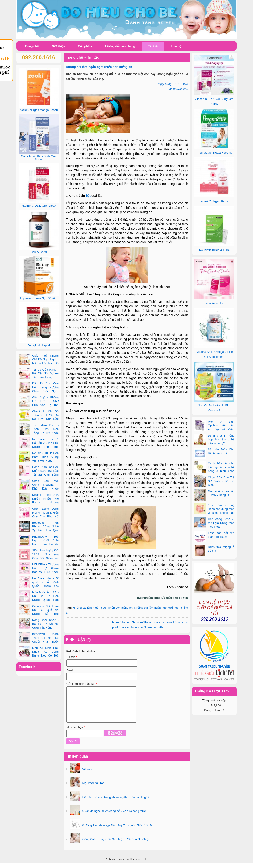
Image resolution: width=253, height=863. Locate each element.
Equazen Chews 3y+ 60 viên (38, 298)
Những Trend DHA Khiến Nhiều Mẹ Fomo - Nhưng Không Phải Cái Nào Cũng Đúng (39, 502)
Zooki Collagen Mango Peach (39, 110)
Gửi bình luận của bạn (81, 683)
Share (131, 622)
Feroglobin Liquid (38, 345)
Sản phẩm (85, 46)
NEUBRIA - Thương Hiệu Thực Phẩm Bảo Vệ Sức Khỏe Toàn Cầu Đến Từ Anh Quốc (39, 572)
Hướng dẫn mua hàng (120, 46)
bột (88, 196)
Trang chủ (32, 46)
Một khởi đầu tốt (93, 783)
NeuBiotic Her (214, 303)
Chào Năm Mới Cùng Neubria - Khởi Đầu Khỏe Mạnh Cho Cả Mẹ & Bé (39, 488)
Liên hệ (176, 46)
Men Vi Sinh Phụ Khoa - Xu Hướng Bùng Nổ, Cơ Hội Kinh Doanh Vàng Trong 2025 (39, 655)
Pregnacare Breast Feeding (214, 152)
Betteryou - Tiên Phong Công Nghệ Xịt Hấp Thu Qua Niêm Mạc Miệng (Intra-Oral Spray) (39, 530)
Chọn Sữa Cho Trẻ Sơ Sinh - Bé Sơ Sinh (221, 481)
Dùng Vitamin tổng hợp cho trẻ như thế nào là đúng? (221, 439)
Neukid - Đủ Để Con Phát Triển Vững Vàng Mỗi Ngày (45, 456)
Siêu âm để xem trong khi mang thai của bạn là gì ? (115, 797)
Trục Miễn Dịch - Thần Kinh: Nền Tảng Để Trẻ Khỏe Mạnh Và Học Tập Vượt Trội (39, 433)
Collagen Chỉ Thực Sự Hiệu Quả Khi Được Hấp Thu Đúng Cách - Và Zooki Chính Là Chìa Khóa (39, 613)
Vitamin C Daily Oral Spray (38, 205)
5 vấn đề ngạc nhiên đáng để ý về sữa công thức (114, 811)
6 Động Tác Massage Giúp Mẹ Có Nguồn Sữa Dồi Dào (118, 825)
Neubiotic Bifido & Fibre (214, 250)
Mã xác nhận (75, 727)
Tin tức (153, 46)
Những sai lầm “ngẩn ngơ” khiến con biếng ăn (103, 607)
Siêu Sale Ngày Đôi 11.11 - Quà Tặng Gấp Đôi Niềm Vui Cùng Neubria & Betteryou (39, 558)
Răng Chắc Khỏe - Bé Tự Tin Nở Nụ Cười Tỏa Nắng (45, 623)
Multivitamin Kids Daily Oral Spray (38, 157)
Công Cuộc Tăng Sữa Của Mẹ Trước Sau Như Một (115, 839)
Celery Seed (39, 252)
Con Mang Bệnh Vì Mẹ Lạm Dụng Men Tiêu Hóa (221, 522)
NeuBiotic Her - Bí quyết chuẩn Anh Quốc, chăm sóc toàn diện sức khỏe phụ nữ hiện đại (39, 586)
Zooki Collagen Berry (214, 201)
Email (70, 670)
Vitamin (87, 769)
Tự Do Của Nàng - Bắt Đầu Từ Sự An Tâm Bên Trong (45, 373)
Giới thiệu (58, 46)
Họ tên (71, 657)
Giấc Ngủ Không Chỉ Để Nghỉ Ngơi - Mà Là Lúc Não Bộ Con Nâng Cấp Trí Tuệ (39, 363)
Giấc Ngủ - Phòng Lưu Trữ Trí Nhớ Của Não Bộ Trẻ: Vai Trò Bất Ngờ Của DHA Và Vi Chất (39, 405)
